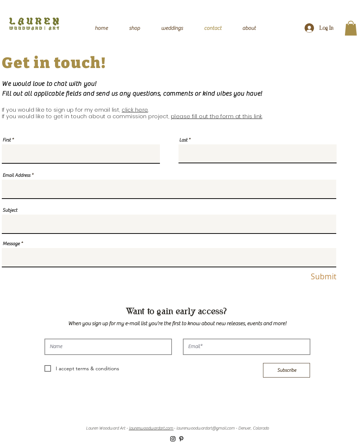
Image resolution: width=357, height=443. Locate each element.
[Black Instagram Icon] (172, 438)
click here (135, 109)
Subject (10, 210)
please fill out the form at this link (216, 116)
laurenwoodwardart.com (151, 428)
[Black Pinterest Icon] (181, 438)
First (7, 139)
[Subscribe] (286, 370)
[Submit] (317, 277)
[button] (351, 28)
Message (11, 243)
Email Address (16, 175)
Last (183, 139)
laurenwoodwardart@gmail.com (205, 428)
